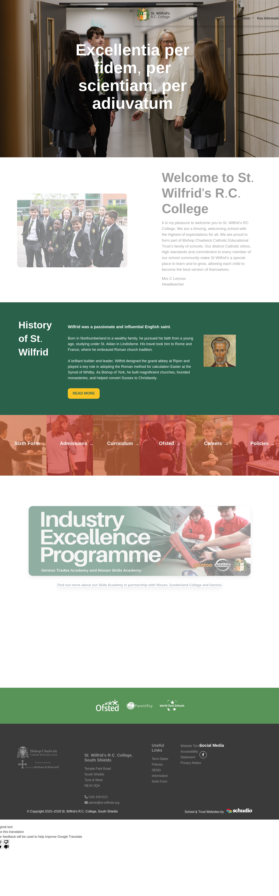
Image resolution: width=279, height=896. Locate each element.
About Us (71, 14)
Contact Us (72, 22)
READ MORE (84, 393)
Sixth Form (203, 14)
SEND (244, 14)
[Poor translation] (6, 844)
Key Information (145, 14)
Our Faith (226, 14)
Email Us (242, 6)
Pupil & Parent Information (105, 14)
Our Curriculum (176, 14)
